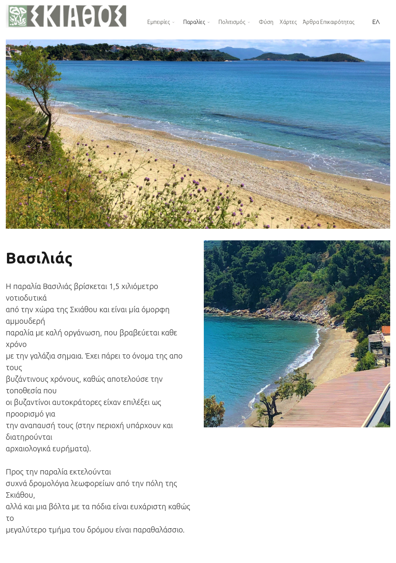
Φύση (266, 22)
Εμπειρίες (158, 22)
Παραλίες (194, 22)
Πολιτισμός (231, 22)
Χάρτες (288, 22)
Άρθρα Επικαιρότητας (328, 22)
